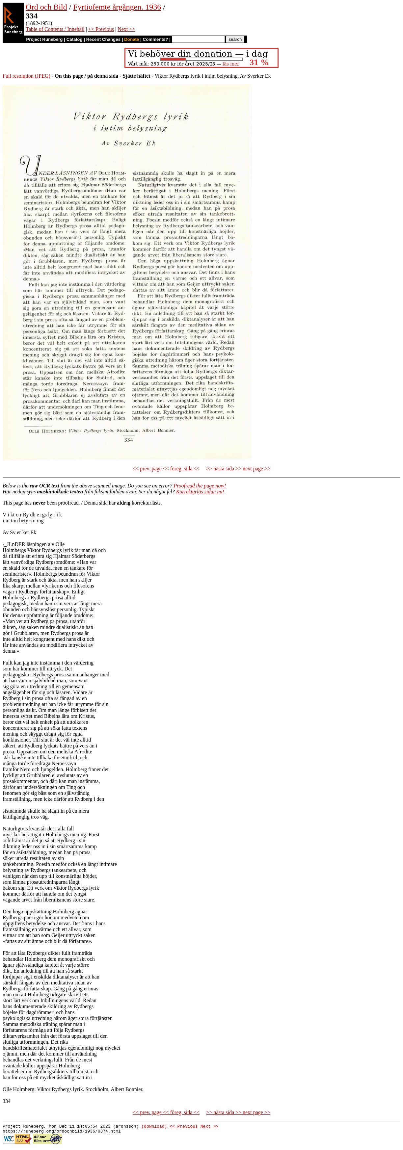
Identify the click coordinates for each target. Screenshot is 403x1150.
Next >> (126, 29)
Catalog (75, 39)
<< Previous (101, 29)
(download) (154, 1127)
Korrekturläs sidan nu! (200, 491)
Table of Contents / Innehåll (55, 29)
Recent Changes (103, 39)
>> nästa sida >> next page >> (238, 468)
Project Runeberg (44, 39)
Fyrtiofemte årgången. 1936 (117, 7)
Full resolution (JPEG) (26, 76)
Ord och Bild (46, 7)
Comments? (155, 39)
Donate (131, 39)
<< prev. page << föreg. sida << (166, 468)
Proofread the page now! (200, 485)
